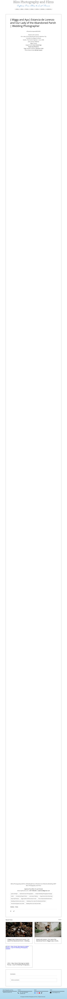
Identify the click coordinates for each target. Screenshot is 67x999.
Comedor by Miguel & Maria (21, 896)
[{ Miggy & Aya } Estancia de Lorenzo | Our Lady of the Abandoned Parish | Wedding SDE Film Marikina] (19, 929)
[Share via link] (13, 911)
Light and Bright (14, 893)
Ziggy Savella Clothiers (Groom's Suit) (28, 898)
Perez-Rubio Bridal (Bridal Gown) (45, 898)
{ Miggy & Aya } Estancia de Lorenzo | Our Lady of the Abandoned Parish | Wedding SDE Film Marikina (18, 940)
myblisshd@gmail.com (56, 992)
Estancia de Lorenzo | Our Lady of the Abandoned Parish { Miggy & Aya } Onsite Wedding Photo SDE (47, 940)
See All (59, 919)
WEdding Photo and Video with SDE (33, 903)
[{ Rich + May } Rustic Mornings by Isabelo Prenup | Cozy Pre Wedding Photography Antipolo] (19, 953)
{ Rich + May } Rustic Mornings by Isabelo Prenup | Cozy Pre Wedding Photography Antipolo (18, 963)
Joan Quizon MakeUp (33, 896)
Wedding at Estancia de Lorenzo (17, 901)
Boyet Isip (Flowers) (15, 898)
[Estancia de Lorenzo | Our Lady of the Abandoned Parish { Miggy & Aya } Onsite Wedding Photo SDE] (48, 929)
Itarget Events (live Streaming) (46, 896)
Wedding (12, 906)
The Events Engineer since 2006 (17, 903)
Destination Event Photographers (26, 893)
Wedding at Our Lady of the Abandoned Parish (36, 901)
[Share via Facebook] (10, 911)
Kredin (12, 896)
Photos (16, 906)
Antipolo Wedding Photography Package (43, 893)
